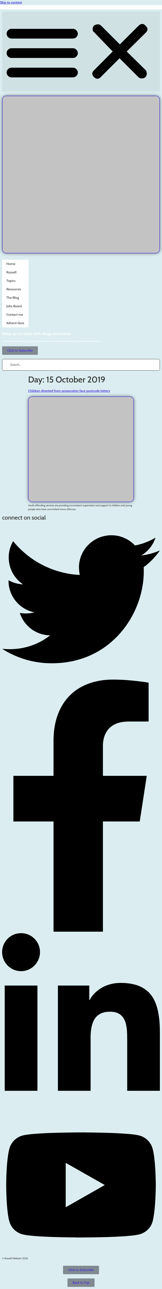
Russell (11, 270)
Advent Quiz (15, 321)
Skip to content (11, 2)
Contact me (14, 312)
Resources (13, 287)
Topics (10, 279)
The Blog (12, 296)
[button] (81, 51)
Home (10, 262)
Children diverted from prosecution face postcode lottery (69, 391)
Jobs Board (14, 304)
